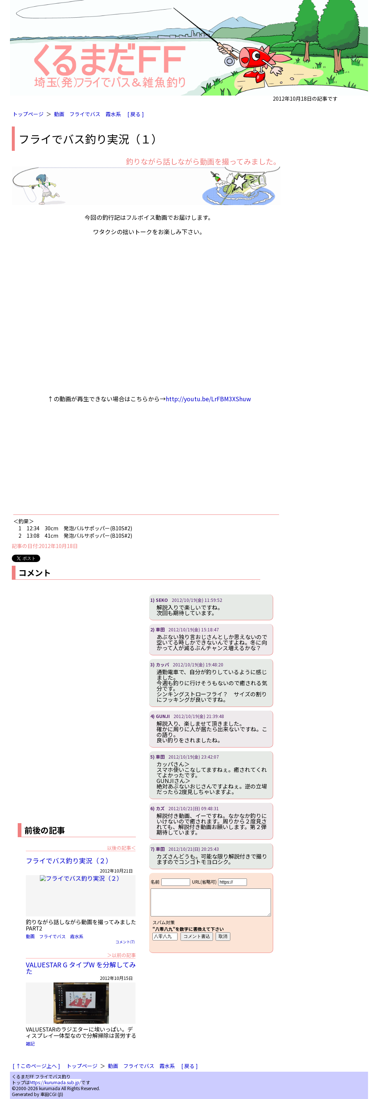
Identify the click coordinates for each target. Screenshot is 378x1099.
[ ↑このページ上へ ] (36, 1065)
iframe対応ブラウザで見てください (211, 913)
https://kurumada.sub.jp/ (55, 1082)
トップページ (28, 114)
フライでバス (84, 114)
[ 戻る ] (135, 114)
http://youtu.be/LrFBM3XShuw (208, 398)
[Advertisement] (146, 460)
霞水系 (113, 114)
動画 (59, 114)
